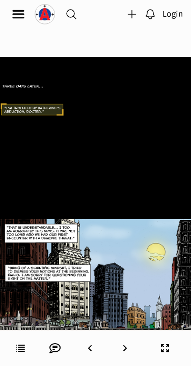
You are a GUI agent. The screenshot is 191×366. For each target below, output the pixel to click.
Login (172, 14)
